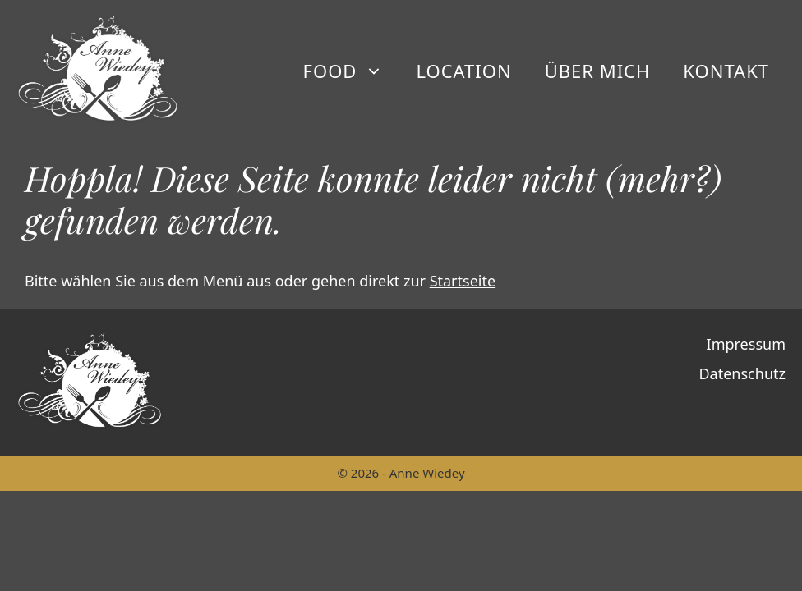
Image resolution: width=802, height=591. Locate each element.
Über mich (598, 70)
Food (351, 70)
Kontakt (726, 70)
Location (463, 70)
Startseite (462, 281)
